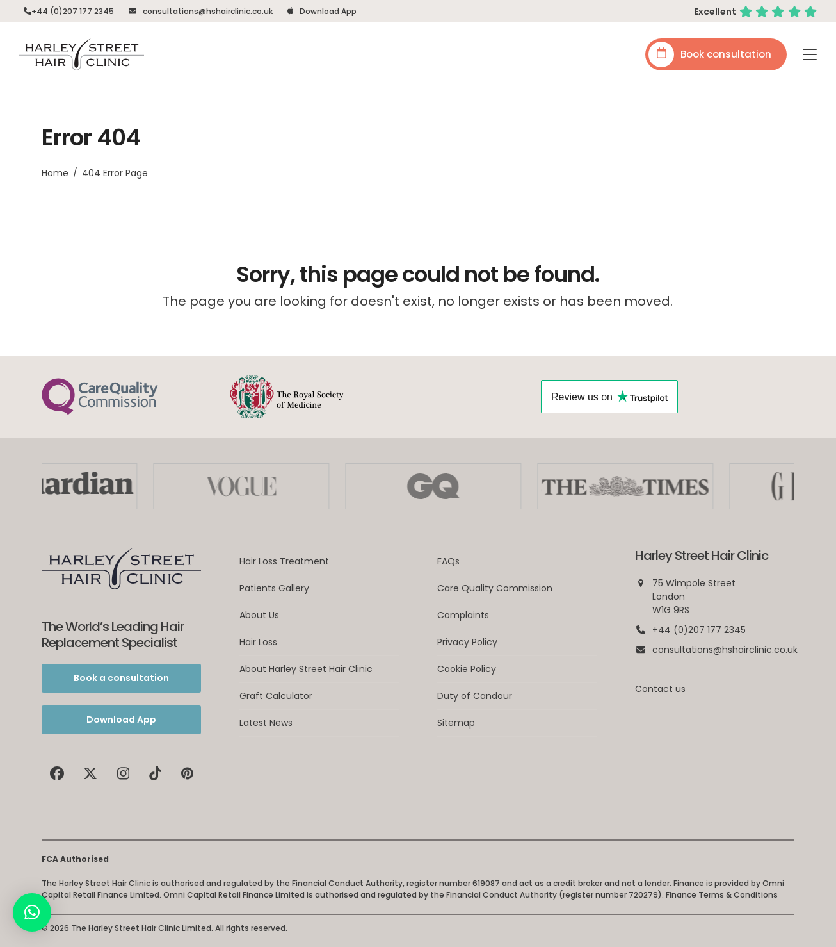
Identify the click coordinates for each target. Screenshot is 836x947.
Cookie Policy (466, 669)
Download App (328, 11)
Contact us (660, 688)
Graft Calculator (275, 695)
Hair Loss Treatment (284, 561)
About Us (259, 615)
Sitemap (456, 722)
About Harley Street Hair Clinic (306, 669)
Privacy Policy (467, 642)
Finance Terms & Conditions (722, 894)
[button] (810, 54)
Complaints (463, 615)
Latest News (266, 722)
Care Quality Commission (494, 588)
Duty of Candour (474, 695)
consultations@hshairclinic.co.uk (208, 11)
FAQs (448, 561)
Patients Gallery (274, 588)
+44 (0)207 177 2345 (72, 11)
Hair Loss (258, 642)
